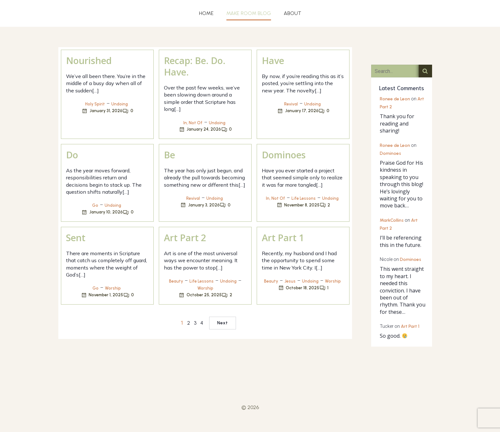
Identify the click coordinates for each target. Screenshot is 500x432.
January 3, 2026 (200, 205)
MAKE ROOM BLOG (248, 13)
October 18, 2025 (298, 287)
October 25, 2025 (200, 295)
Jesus (290, 281)
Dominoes (390, 153)
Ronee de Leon (395, 99)
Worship (113, 288)
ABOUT (292, 13)
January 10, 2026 (102, 212)
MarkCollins (392, 220)
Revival (291, 104)
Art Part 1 (410, 326)
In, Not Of (192, 122)
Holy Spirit (95, 104)
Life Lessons (303, 198)
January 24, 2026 (200, 129)
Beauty (176, 281)
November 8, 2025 (298, 205)
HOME (206, 13)
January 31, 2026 (102, 111)
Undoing (119, 104)
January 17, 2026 (298, 111)
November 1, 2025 (102, 295)
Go (95, 205)
